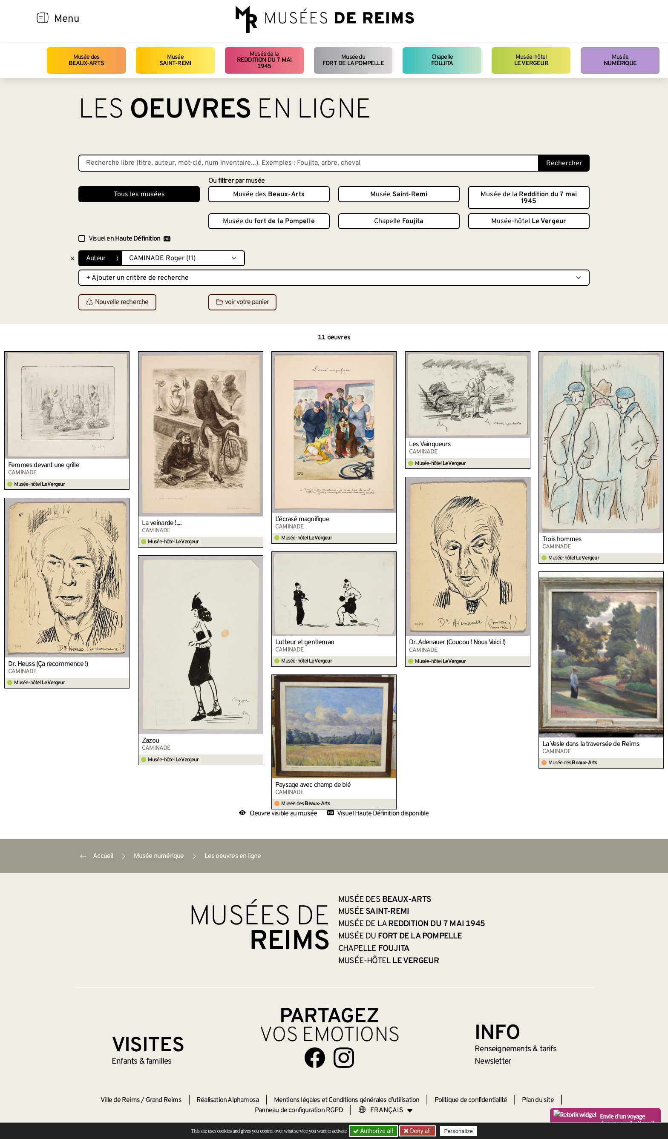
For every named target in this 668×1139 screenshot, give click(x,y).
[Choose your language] (385, 1110)
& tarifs (515, 1049)
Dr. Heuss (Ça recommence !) (48, 664)
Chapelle (442, 60)
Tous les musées (139, 194)
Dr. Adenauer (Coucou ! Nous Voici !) (457, 642)
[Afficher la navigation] (42, 19)
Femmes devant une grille (43, 465)
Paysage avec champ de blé (313, 785)
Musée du (353, 60)
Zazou (150, 740)
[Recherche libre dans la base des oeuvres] (308, 163)
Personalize (458, 1131)
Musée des (86, 60)
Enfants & (142, 1061)
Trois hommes (562, 539)
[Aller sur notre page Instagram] (344, 1057)
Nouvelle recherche (117, 302)
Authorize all (373, 1131)
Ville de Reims (120, 1100)
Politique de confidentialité (471, 1100)
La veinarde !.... (161, 523)
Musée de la (264, 60)
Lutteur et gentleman (304, 642)
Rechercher (564, 163)
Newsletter (493, 1061)
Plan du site (537, 1100)
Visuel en (129, 239)
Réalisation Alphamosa (227, 1100)
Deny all (420, 1131)
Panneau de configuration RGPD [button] (299, 1110)
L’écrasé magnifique (302, 519)
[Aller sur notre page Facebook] (315, 1057)
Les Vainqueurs (430, 444)
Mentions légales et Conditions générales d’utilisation (347, 1100)
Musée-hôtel (531, 60)
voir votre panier (242, 302)
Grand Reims (163, 1100)
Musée (175, 60)
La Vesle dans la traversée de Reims (590, 744)
